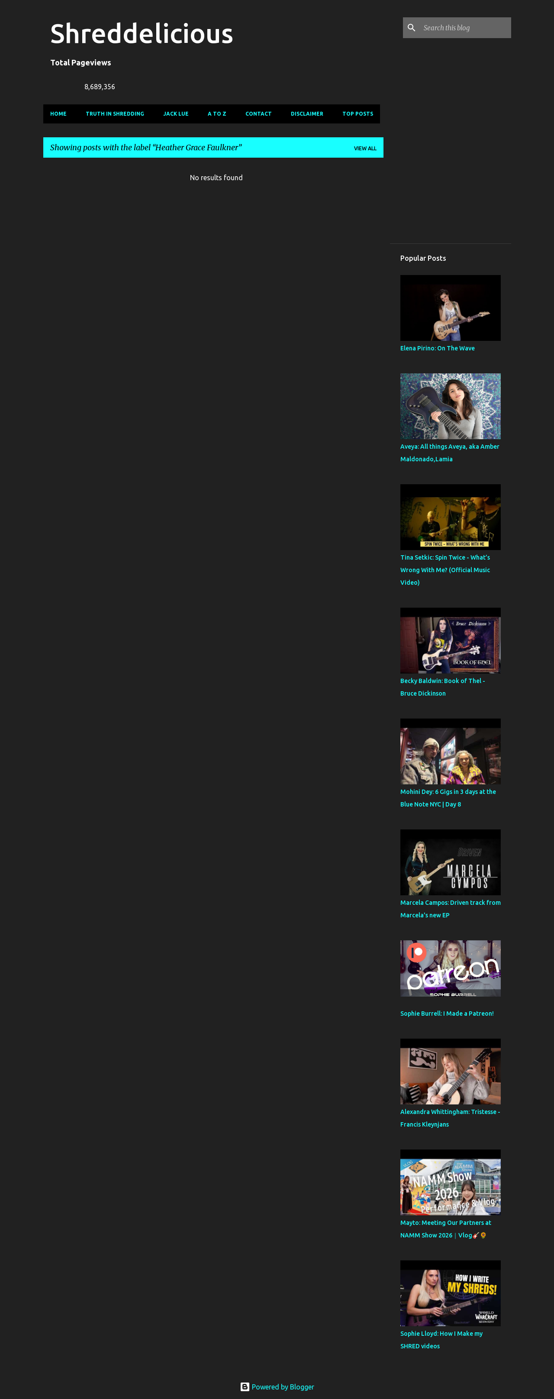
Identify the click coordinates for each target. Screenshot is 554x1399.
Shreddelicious (141, 33)
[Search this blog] (465, 27)
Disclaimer (307, 114)
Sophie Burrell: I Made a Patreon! (447, 1013)
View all (365, 148)
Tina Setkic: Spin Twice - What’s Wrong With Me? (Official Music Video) (445, 570)
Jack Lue (176, 114)
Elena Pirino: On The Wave (437, 348)
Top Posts (357, 114)
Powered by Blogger (277, 1387)
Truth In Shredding (115, 114)
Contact (258, 114)
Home (58, 114)
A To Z (217, 114)
